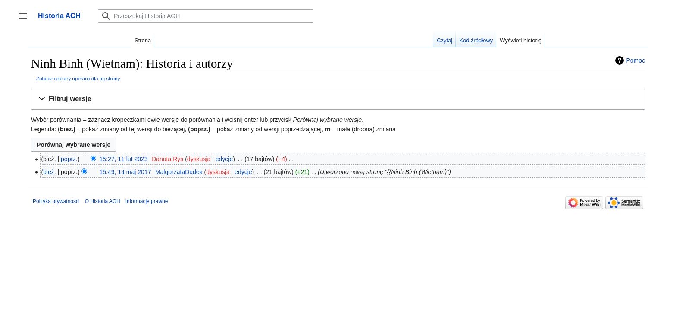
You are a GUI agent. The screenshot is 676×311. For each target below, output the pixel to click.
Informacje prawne (146, 201)
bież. (49, 171)
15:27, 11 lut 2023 (124, 159)
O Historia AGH (102, 201)
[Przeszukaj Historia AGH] (205, 16)
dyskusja (198, 159)
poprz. (69, 159)
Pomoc (635, 60)
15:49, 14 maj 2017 (125, 171)
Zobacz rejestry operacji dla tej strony (78, 78)
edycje (224, 159)
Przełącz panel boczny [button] (26, 20)
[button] (338, 99)
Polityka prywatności (56, 201)
